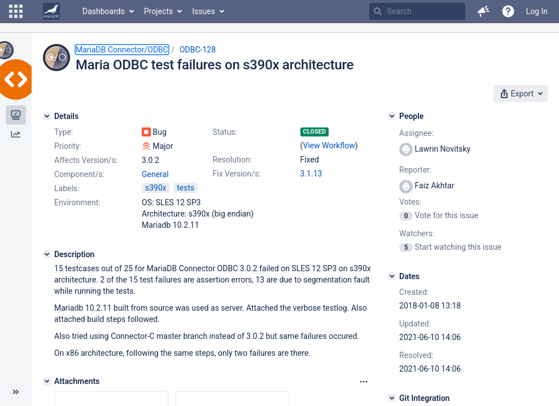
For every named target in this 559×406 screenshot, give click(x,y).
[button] (16, 11)
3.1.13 (311, 173)
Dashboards (103, 11)
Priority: (67, 146)
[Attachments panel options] (363, 382)
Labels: (66, 188)
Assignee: (416, 133)
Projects (158, 11)
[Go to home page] (51, 11)
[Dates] (392, 276)
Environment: (77, 202)
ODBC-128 (198, 49)
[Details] (47, 116)
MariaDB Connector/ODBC (122, 49)
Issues (203, 11)
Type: (63, 131)
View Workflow (329, 145)
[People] (392, 116)
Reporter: (415, 169)
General (155, 174)
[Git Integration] (392, 398)
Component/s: (79, 174)
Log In (537, 11)
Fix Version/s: (237, 173)
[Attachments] (47, 381)
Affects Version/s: (85, 160)
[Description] (47, 254)
